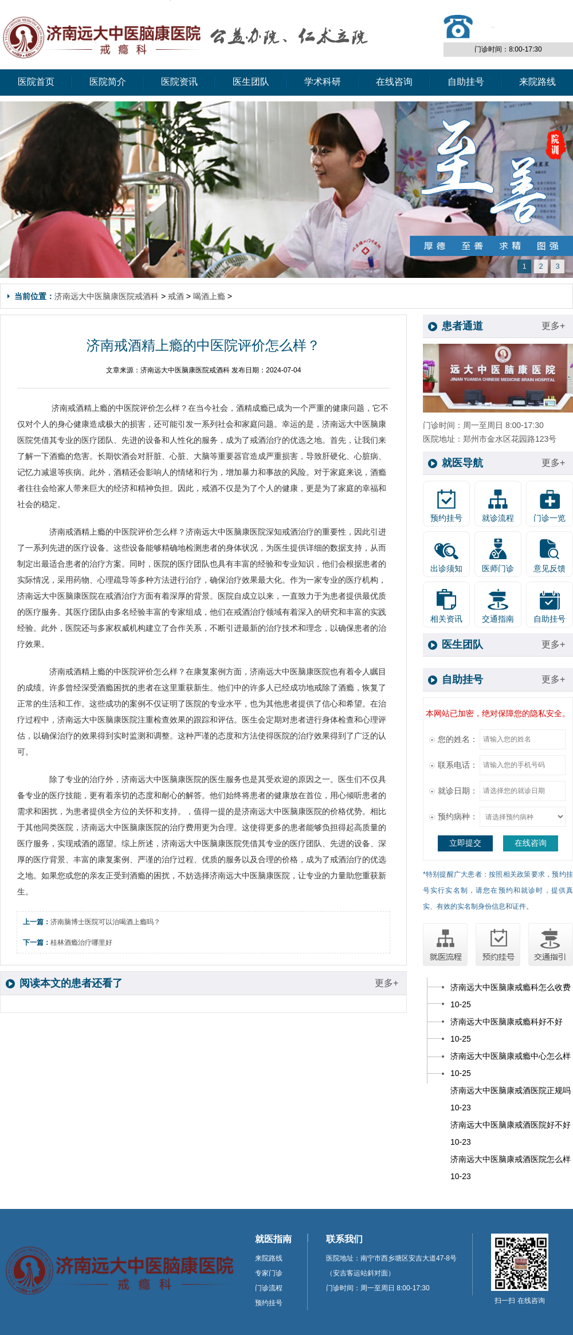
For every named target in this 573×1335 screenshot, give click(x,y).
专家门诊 (268, 1273)
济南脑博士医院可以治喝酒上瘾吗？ (105, 922)
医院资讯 (179, 82)
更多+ (386, 983)
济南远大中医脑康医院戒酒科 (106, 296)
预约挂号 (268, 1303)
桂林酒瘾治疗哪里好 (81, 943)
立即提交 (465, 842)
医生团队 (251, 82)
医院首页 (36, 82)
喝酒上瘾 (209, 296)
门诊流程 (268, 1288)
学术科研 (322, 82)
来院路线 (537, 82)
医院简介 (107, 82)
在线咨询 (394, 82)
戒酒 (176, 296)
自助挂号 (466, 82)
